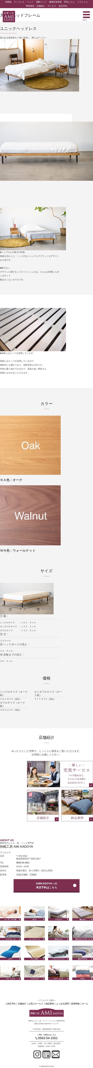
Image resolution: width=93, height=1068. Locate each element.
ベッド (30, 2)
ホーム (85, 1004)
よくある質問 (62, 1004)
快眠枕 (8, 2)
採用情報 (75, 1004)
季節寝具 (30, 6)
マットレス (19, 2)
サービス (52, 6)
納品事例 (50, 1004)
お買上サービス (35, 1004)
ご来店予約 (10, 1004)
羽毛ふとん (69, 2)
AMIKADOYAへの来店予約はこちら (46, 885)
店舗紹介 (40, 6)
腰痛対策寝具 (55, 2)
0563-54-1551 (22, 863)
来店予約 (63, 6)
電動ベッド (41, 2)
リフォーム (82, 2)
